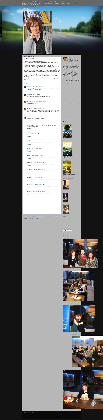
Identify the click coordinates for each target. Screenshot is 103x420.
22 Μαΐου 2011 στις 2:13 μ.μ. (40, 101)
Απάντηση (29, 90)
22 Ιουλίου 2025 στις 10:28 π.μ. (37, 177)
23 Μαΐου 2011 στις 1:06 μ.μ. (38, 116)
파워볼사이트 (29, 140)
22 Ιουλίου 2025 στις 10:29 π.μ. (39, 184)
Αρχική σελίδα (41, 216)
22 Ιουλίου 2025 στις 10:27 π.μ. (39, 169)
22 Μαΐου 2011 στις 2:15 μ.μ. (40, 108)
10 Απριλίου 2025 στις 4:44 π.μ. (38, 140)
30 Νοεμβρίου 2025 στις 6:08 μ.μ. (39, 191)
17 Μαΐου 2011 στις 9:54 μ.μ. (34, 94)
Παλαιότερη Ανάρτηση (54, 216)
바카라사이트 (29, 191)
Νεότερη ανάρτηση (29, 216)
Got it (81, 3)
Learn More (75, 3)
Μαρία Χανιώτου (30, 86)
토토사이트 (29, 148)
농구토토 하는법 (30, 169)
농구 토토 (29, 177)
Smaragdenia (29, 116)
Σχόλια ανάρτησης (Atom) (33, 218)
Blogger (57, 416)
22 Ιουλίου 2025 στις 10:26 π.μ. (38, 162)
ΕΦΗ (28, 94)
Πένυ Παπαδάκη (30, 101)
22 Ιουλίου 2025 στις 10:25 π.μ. (37, 155)
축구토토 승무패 (30, 184)
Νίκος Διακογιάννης (31, 123)
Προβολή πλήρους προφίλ (67, 83)
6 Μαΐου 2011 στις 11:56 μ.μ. (39, 86)
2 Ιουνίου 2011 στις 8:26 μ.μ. (40, 123)
